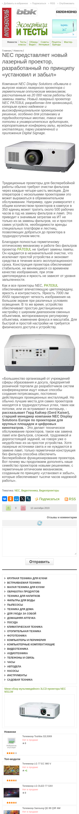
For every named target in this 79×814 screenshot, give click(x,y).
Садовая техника (20, 679)
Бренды (56, 44)
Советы (45, 42)
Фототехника (17, 635)
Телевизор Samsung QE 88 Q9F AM (41, 808)
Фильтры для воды (21, 600)
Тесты (23, 42)
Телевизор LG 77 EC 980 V (36, 763)
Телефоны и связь (20, 657)
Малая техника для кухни (25, 587)
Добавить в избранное (16, 3)
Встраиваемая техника (24, 582)
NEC (17, 490)
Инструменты (17, 675)
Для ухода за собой (21, 613)
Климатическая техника (25, 626)
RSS (72, 499)
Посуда (12, 622)
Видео (32, 44)
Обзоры (33, 42)
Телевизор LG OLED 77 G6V (37, 786)
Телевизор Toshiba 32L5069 (37, 736)
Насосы (13, 671)
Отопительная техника (24, 631)
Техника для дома (20, 609)
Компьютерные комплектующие (31, 644)
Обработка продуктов (23, 591)
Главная (6, 50)
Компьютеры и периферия (26, 640)
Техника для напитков (23, 596)
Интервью (44, 44)
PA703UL (24, 249)
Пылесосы (15, 604)
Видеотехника (29, 490)
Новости (18, 50)
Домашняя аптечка (21, 618)
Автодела (14, 666)
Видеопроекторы (49, 490)
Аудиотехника (17, 653)
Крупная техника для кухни (27, 578)
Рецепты (56, 42)
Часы (11, 662)
